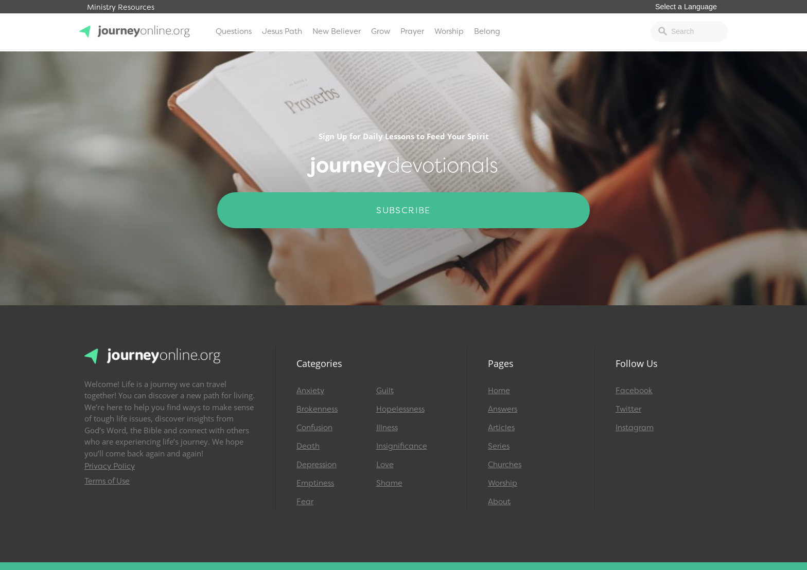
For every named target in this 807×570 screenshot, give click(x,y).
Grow (380, 31)
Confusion (314, 427)
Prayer (412, 31)
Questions (234, 31)
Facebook (634, 390)
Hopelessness (400, 409)
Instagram (635, 427)
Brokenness (317, 409)
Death (308, 446)
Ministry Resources (120, 7)
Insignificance (401, 446)
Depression (316, 464)
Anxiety (310, 390)
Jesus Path (282, 31)
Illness (387, 427)
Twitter (628, 409)
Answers (502, 409)
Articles (501, 427)
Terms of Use (107, 481)
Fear (304, 502)
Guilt (385, 390)
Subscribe (403, 210)
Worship (449, 31)
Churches (504, 464)
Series (499, 446)
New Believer (336, 31)
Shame (389, 483)
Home (499, 390)
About (499, 502)
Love (385, 464)
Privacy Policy (109, 466)
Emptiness (315, 483)
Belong (487, 31)
